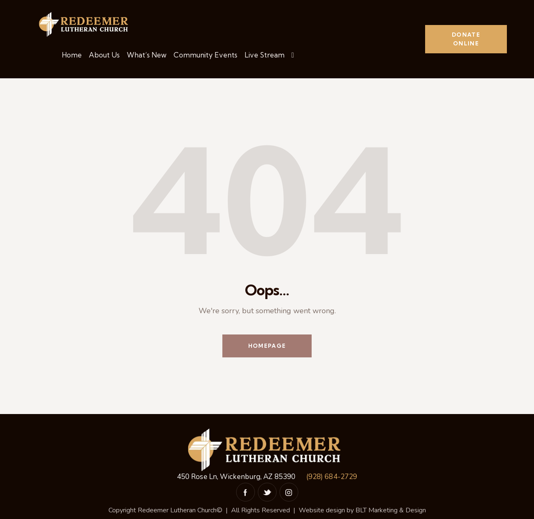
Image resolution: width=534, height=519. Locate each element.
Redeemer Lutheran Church (177, 510)
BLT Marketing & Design (390, 510)
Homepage (267, 345)
